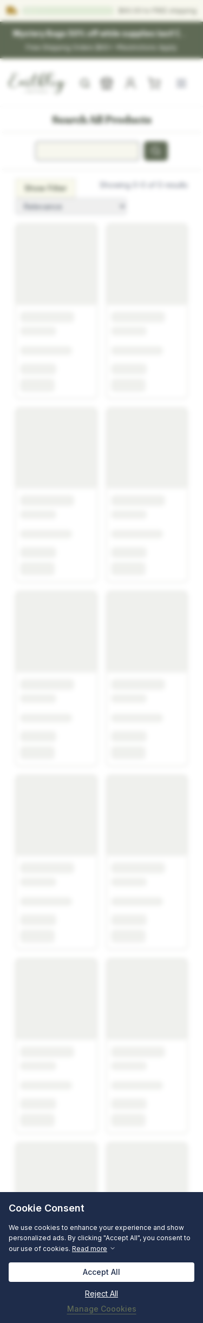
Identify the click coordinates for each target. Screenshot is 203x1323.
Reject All (101, 1293)
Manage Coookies (101, 1308)
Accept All (101, 1271)
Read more (94, 1249)
